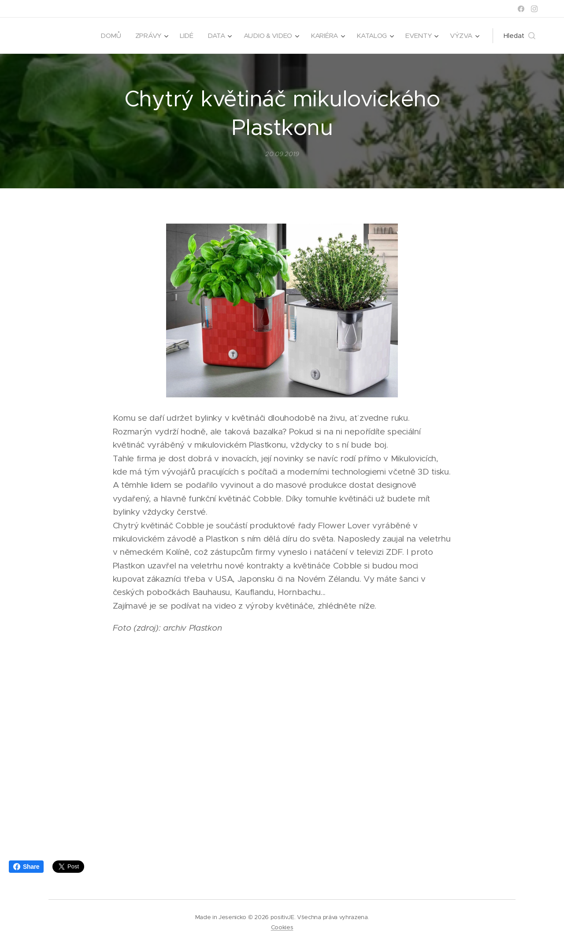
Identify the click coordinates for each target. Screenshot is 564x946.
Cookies (282, 927)
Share (26, 866)
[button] (519, 36)
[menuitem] (106, 36)
